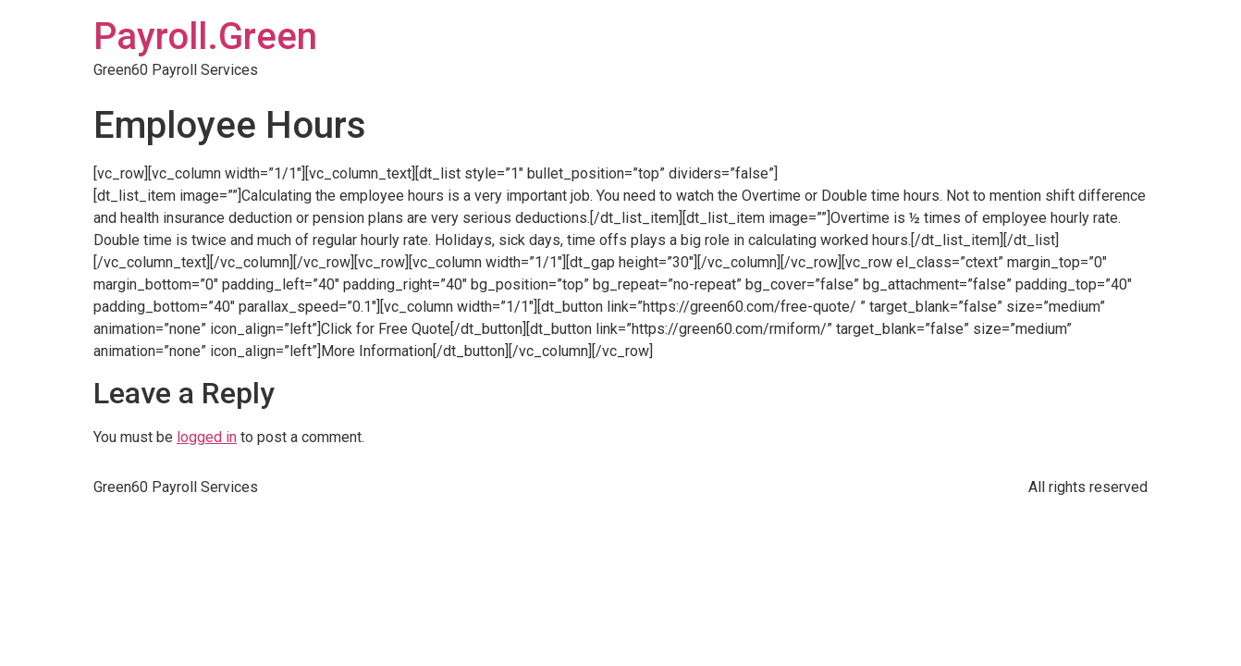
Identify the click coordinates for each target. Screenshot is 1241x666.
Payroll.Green (205, 36)
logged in (207, 437)
